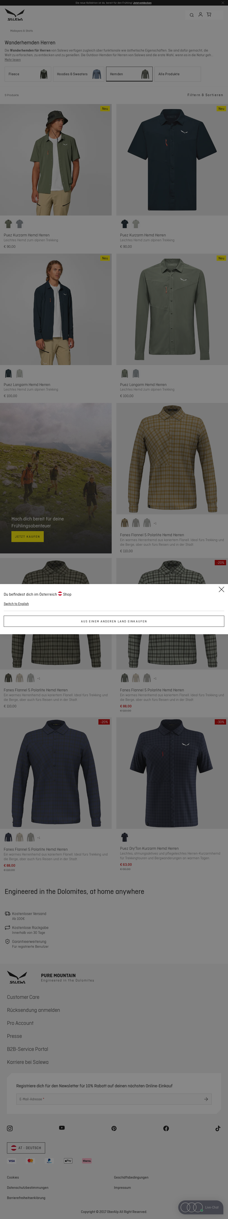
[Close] (221, 590)
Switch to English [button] (16, 603)
